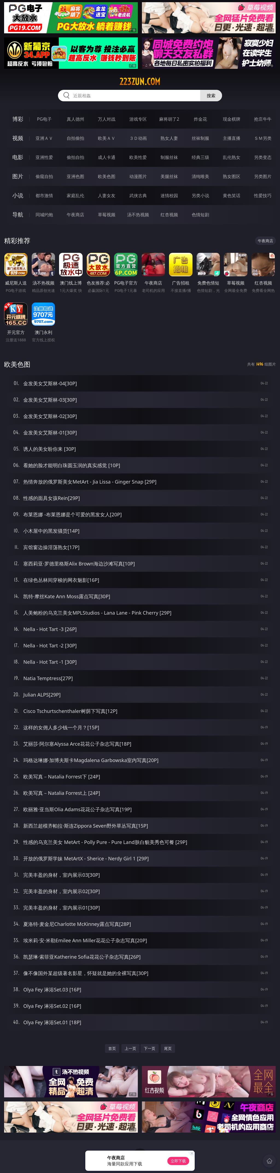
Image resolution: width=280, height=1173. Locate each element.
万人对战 (106, 119)
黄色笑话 (231, 195)
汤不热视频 (138, 215)
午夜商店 (75, 215)
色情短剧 (200, 215)
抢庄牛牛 (263, 119)
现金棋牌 (231, 119)
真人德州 (75, 119)
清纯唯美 (200, 176)
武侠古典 (138, 195)
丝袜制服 (200, 138)
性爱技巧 (263, 195)
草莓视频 (106, 215)
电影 (17, 157)
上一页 (130, 1048)
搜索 (211, 96)
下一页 (149, 1048)
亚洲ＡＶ (44, 138)
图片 (17, 176)
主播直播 (231, 138)
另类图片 (263, 176)
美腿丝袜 (169, 176)
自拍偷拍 (75, 138)
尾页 (168, 1048)
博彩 (17, 119)
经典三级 (200, 157)
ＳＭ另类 (263, 138)
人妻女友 (106, 195)
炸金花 (200, 119)
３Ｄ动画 (138, 138)
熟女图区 (231, 176)
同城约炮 (44, 215)
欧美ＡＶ (106, 138)
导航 (17, 214)
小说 (17, 195)
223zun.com (139, 81)
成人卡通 (106, 157)
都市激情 (44, 195)
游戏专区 (138, 119)
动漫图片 (138, 176)
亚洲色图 (75, 176)
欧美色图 (106, 176)
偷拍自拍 (75, 157)
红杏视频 (169, 215)
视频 (17, 138)
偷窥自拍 (44, 176)
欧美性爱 (138, 157)
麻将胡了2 (169, 119)
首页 (112, 1048)
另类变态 (263, 157)
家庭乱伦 (75, 195)
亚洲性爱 (44, 157)
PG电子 (44, 119)
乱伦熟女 (231, 157)
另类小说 (200, 195)
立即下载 (178, 1160)
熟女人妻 (169, 138)
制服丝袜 (169, 157)
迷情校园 (169, 195)
